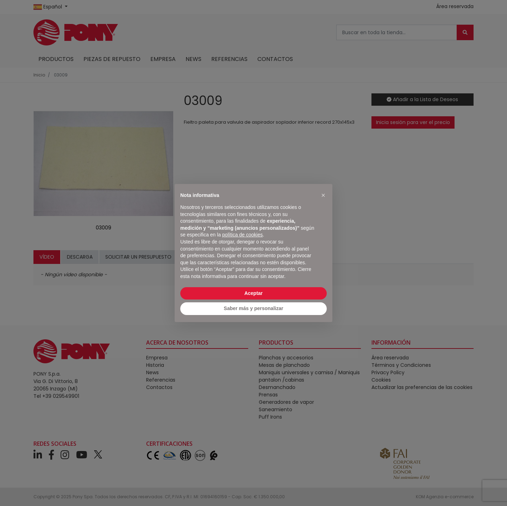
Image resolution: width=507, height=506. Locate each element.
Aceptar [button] (253, 293)
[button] (323, 195)
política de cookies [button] (242, 234)
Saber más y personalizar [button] (253, 308)
